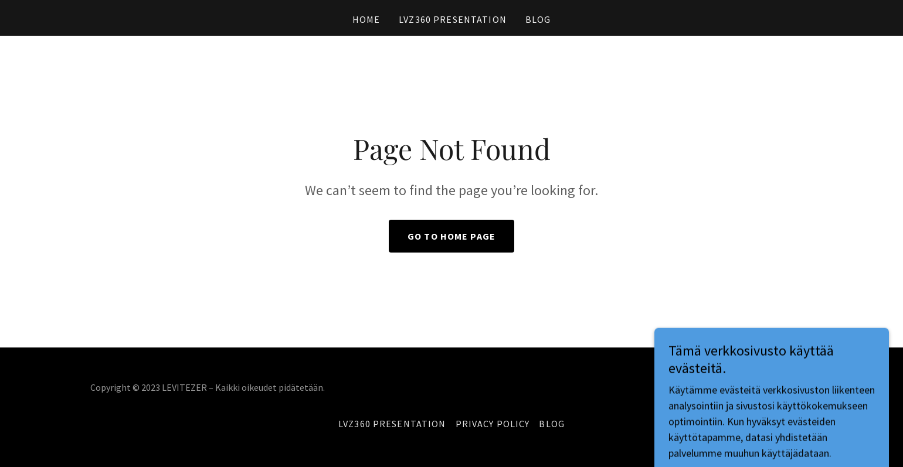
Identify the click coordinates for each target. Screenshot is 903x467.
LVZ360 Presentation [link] (453, 19)
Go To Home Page (451, 236)
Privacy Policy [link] (493, 423)
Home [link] (366, 19)
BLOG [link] (538, 19)
